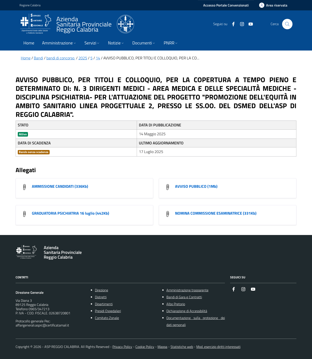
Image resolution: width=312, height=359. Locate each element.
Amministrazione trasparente (187, 290)
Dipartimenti (104, 304)
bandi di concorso (60, 58)
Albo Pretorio (175, 304)
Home (28, 43)
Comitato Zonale (107, 317)
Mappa (162, 346)
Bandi (38, 58)
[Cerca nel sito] (287, 24)
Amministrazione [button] (59, 43)
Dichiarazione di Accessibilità (186, 310)
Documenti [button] (144, 43)
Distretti (101, 297)
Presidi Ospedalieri (108, 310)
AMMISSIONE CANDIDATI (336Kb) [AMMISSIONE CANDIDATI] (60, 186)
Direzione (101, 290)
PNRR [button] (171, 43)
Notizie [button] (116, 43)
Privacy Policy (122, 346)
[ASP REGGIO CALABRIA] (77, 24)
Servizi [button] (92, 43)
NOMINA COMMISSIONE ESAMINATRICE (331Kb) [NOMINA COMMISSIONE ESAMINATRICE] (216, 213)
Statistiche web (182, 346)
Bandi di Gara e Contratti (184, 297)
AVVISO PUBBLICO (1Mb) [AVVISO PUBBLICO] (196, 186)
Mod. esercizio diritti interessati (218, 346)
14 (98, 58)
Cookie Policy (144, 346)
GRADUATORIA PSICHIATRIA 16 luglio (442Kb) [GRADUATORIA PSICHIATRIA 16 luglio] (70, 213)
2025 (82, 58)
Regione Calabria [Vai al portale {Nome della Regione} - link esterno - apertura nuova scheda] (30, 5)
